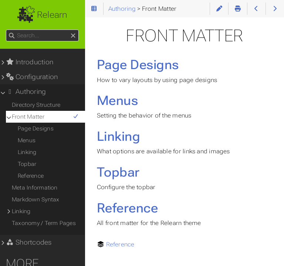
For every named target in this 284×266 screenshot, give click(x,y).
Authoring (26, 91)
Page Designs (138, 64)
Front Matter (45, 116)
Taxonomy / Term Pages (44, 223)
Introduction (29, 62)
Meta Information (35, 187)
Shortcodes (29, 242)
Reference (127, 208)
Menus (117, 100)
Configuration (32, 77)
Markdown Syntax (35, 199)
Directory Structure (36, 105)
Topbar (118, 172)
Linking (118, 136)
